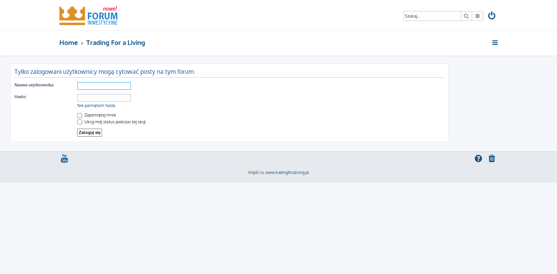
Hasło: (70, 96)
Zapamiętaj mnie (145, 115)
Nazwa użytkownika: (83, 85)
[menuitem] (492, 16)
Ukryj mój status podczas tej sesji (160, 121)
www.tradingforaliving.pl (287, 172)
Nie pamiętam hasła (145, 105)
